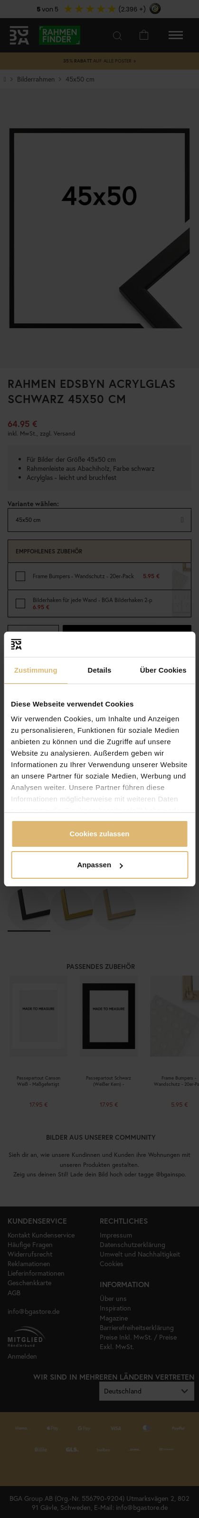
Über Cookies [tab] (163, 670)
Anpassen (100, 865)
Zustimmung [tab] (35, 670)
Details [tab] (100, 670)
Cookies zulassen (100, 834)
